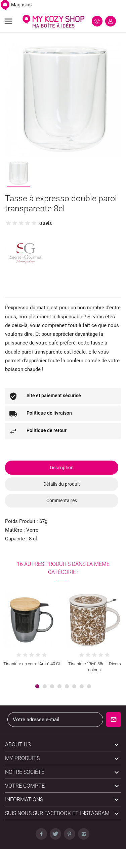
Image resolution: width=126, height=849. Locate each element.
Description (62, 467)
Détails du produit (61, 484)
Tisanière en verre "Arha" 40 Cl (31, 663)
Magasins (16, 4)
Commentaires (61, 500)
